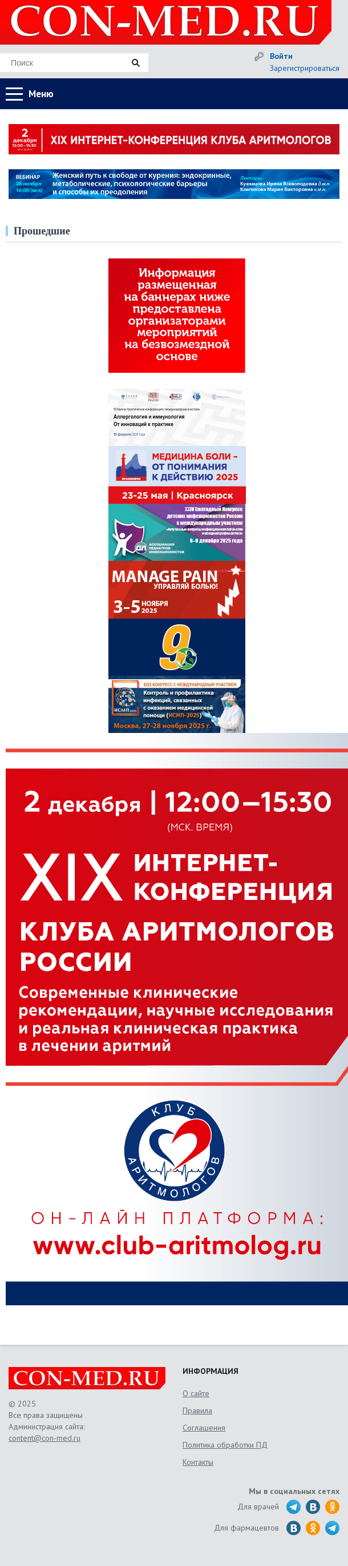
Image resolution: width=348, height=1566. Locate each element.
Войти (281, 56)
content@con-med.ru (44, 1438)
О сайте (196, 1393)
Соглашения (204, 1427)
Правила (197, 1410)
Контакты (198, 1462)
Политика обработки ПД (225, 1445)
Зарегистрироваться (304, 68)
